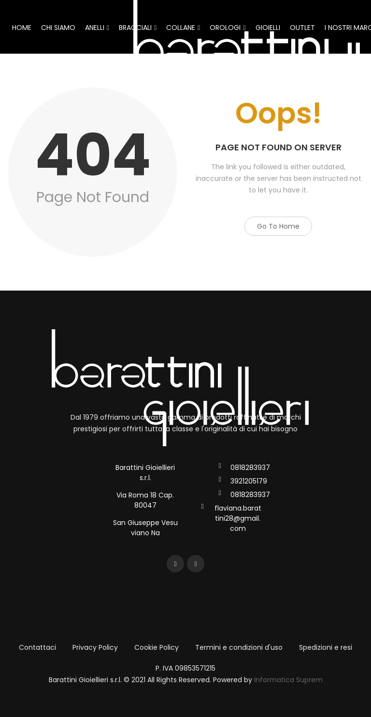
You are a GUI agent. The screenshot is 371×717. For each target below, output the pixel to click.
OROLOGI (227, 27)
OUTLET (302, 27)
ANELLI (97, 27)
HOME (21, 27)
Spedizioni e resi (325, 647)
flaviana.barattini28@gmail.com (237, 518)
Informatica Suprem (288, 680)
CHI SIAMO (58, 27)
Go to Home (278, 226)
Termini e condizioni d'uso (239, 647)
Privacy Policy (95, 647)
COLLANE (183, 27)
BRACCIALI (138, 27)
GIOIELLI (268, 27)
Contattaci (37, 647)
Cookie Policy (156, 647)
